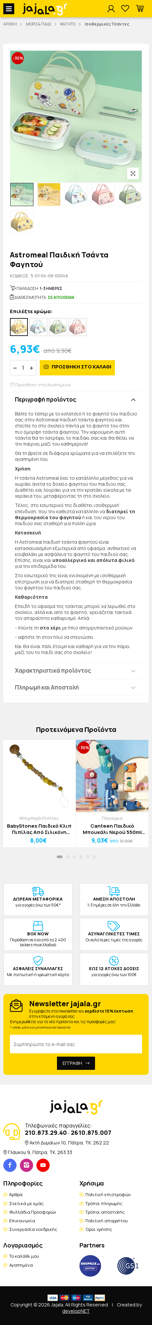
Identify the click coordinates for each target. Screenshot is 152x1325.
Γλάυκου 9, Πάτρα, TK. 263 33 (40, 1152)
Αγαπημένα (21, 1265)
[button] (140, 9)
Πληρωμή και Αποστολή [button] (47, 687)
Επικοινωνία (22, 1221)
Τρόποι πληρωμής (104, 1203)
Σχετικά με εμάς (26, 1203)
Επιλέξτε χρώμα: (31, 311)
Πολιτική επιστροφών (108, 1194)
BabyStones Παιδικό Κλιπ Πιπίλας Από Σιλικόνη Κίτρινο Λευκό (39, 829)
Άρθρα (16, 1194)
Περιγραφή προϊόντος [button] (45, 399)
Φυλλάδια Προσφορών (32, 1212)
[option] (21, 194)
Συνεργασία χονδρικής (33, 1229)
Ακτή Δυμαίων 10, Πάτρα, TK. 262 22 (69, 1142)
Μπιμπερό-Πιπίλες (39, 818)
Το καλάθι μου (24, 1256)
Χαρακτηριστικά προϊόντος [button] (53, 670)
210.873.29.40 (46, 1132)
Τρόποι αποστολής (105, 1212)
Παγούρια (112, 818)
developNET (76, 1311)
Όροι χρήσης (98, 1229)
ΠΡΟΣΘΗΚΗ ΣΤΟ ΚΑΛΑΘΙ (81, 366)
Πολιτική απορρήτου (106, 1221)
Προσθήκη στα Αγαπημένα (40, 385)
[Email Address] (76, 1044)
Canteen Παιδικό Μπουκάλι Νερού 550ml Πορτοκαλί (112, 829)
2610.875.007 (91, 1132)
